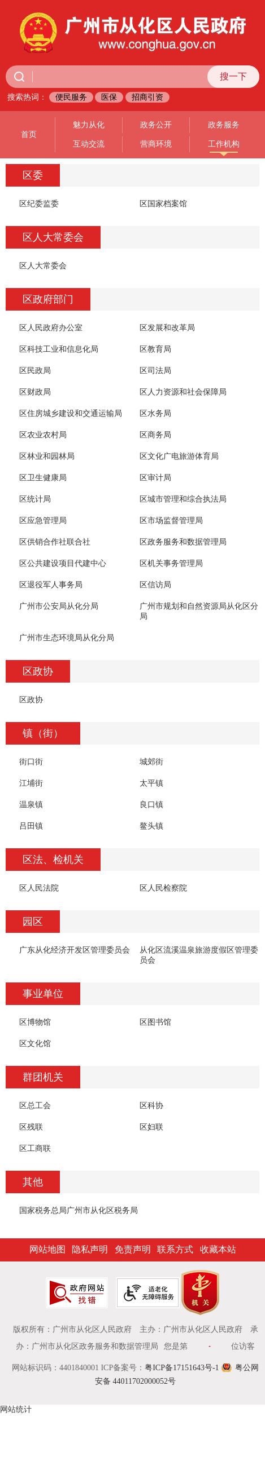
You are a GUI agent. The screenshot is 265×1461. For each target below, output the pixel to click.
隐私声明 (90, 1249)
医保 (109, 97)
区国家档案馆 (163, 204)
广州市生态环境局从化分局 (66, 638)
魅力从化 (89, 125)
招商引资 (147, 97)
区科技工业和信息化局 (58, 349)
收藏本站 (218, 1249)
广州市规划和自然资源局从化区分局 (199, 611)
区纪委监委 (39, 204)
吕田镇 (31, 826)
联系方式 (175, 1249)
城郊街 (151, 762)
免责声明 (133, 1249)
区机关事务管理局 (171, 563)
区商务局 (155, 435)
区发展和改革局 (167, 328)
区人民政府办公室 (50, 328)
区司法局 (155, 370)
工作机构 (224, 144)
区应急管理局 (43, 520)
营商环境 (156, 144)
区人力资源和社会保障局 (183, 392)
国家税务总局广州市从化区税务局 (78, 1210)
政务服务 (224, 125)
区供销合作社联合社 (54, 542)
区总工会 (35, 1105)
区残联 (31, 1127)
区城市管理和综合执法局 (183, 499)
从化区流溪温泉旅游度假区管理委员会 (199, 955)
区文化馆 (35, 1043)
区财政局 (35, 392)
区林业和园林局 (47, 456)
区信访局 (155, 585)
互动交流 (89, 144)
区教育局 (155, 349)
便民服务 (71, 97)
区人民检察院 (163, 888)
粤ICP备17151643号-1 (182, 1367)
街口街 (31, 762)
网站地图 (47, 1249)
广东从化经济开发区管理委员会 (74, 950)
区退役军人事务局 (50, 585)
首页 (29, 134)
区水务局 (155, 413)
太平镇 (151, 783)
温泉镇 (31, 804)
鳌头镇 (151, 826)
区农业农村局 (43, 435)
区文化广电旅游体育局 (179, 456)
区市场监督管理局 (171, 520)
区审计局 (155, 477)
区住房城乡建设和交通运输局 (70, 413)
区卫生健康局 (43, 477)
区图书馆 (155, 1022)
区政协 (31, 700)
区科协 (151, 1105)
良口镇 (151, 804)
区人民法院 (39, 888)
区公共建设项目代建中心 (62, 563)
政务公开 (156, 125)
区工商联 (35, 1148)
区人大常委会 (43, 266)
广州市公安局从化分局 (58, 606)
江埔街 (31, 783)
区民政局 (35, 370)
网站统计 (16, 1409)
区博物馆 (35, 1022)
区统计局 (35, 499)
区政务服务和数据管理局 (183, 542)
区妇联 (151, 1127)
